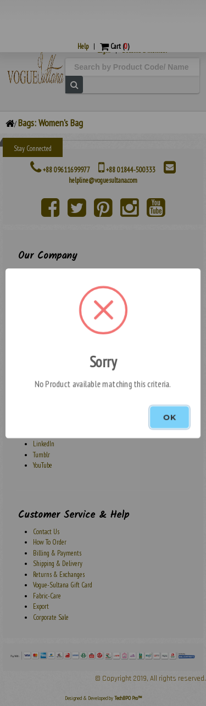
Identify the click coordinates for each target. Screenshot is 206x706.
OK (169, 417)
